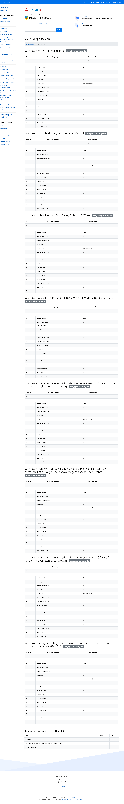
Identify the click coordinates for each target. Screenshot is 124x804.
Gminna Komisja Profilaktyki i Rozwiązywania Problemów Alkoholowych (9, 115)
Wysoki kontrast (116, 2)
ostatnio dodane (45, 23)
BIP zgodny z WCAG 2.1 (72, 797)
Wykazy (4, 51)
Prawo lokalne (6, 31)
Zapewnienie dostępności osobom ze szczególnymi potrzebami (9, 39)
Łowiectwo (5, 66)
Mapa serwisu (5, 128)
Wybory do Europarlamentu (9, 79)
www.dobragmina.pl (62, 786)
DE (88, 2)
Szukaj (60, 30)
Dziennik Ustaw (6, 7)
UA (82, 2)
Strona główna (7, 2)
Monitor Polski (6, 10)
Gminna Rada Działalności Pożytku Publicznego (9, 62)
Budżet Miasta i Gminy (8, 34)
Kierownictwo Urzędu (8, 21)
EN (85, 2)
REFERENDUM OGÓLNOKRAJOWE (7, 86)
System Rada (5, 28)
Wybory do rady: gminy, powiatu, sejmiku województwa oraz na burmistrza (8, 98)
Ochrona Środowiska (7, 47)
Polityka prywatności (7, 141)
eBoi (83, 23)
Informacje (5, 25)
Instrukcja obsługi (6, 135)
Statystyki (5, 138)
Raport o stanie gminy (8, 44)
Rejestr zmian (5, 132)
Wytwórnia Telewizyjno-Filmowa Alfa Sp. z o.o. (74, 799)
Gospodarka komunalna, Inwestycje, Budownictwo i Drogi (9, 56)
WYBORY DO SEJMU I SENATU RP (10, 91)
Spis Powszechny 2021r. (8, 104)
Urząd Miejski (5, 18)
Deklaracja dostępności (8, 144)
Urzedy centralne (6, 72)
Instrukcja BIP (107, 2)
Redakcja (4, 125)
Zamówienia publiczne (96, 2)
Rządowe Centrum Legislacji (9, 75)
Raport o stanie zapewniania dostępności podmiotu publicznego (9, 109)
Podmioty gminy (6, 69)
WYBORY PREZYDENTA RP (9, 82)
